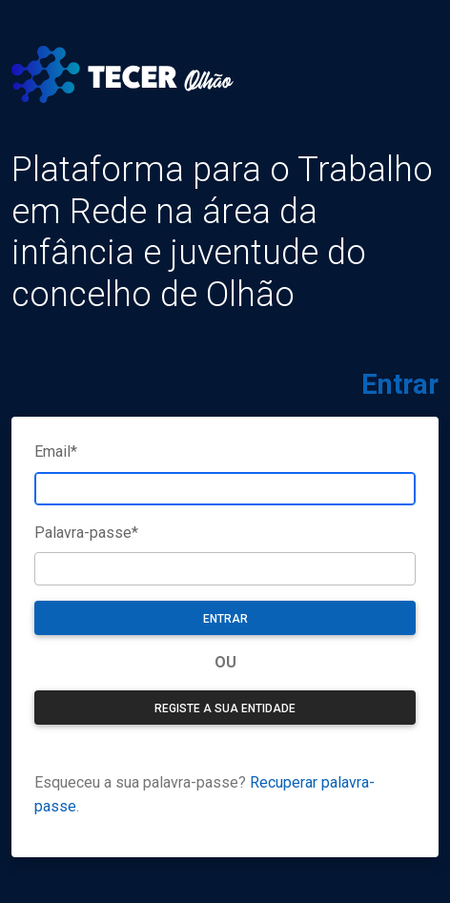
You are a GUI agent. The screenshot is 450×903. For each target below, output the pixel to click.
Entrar (225, 619)
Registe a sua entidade (225, 708)
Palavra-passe (86, 532)
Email (55, 451)
